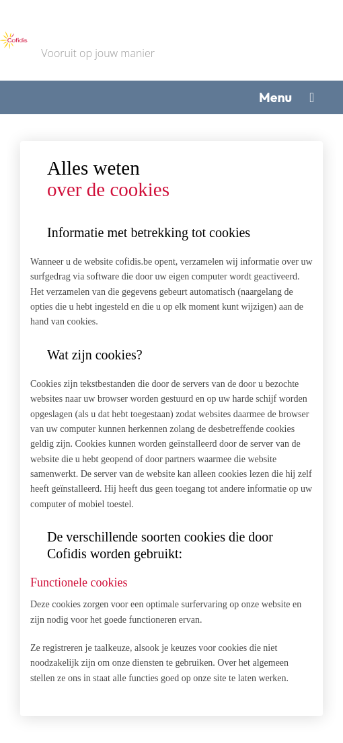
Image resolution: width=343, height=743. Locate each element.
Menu (275, 97)
